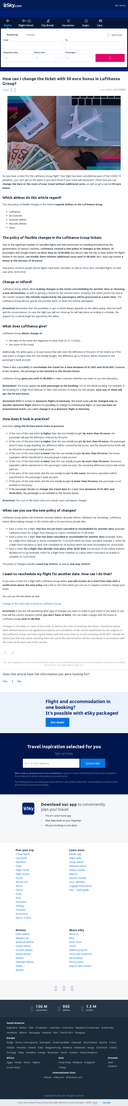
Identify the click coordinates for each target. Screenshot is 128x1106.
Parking (20, 905)
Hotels (19, 877)
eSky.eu (48, 1077)
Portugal (11, 1052)
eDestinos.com (74, 1077)
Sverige (42, 1052)
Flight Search (23, 874)
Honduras (12, 1032)
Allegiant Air (22, 938)
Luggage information (80, 885)
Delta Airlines (23, 934)
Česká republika (60, 1042)
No (19, 681)
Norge (90, 1047)
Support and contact (80, 965)
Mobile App (75, 854)
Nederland (79, 1047)
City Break (21, 858)
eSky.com (59, 1077)
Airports (73, 874)
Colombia (54, 1027)
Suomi (63, 1052)
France (112, 1042)
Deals (19, 893)
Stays (19, 866)
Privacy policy (76, 961)
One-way (30, 34)
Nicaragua (34, 1032)
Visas (18, 897)
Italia (40, 1047)
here (95, 1102)
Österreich (102, 1047)
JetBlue (20, 957)
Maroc (27, 1062)
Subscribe (93, 763)
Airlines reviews (77, 870)
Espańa (103, 1042)
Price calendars (77, 881)
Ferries (19, 889)
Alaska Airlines (23, 953)
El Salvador (41, 1027)
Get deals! (57, 722)
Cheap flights (23, 854)
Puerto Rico (66, 1032)
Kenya (18, 1062)
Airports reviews (77, 877)
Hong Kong (64, 1062)
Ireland (32, 1047)
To (66, 40)
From (6, 40)
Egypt (10, 1062)
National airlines (77, 866)
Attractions (22, 913)
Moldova (67, 1047)
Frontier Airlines (24, 950)
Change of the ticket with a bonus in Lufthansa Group (31, 603)
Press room (75, 942)
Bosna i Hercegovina (26, 1042)
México (23, 1032)
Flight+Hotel (22, 870)
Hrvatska (21, 1047)
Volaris (19, 965)
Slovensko (53, 1052)
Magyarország (53, 1047)
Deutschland (90, 1042)
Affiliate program (78, 950)
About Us (74, 934)
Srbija (21, 1052)
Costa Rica (67, 1027)
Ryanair (20, 969)
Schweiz (73, 1052)
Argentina (12, 1027)
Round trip (12, 34)
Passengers (70, 52)
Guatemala (107, 1027)
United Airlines (23, 946)
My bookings (76, 957)
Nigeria (36, 1062)
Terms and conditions (80, 953)
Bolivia (22, 1027)
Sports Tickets (23, 917)
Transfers (21, 909)
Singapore (89, 1062)
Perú (55, 1032)
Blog (71, 938)
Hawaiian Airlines (25, 961)
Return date (39, 52)
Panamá (46, 1032)
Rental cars (22, 881)
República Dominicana (87, 1027)
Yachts (19, 885)
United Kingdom (88, 1052)
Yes (5, 681)
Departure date (11, 52)
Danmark (76, 1042)
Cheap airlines (76, 862)
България (45, 1042)
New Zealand (112, 1064)
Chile (31, 1027)
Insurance (21, 901)
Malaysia (77, 1062)
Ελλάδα (10, 1047)
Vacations (21, 862)
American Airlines (25, 942)
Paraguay (80, 1032)
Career (72, 946)
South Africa (13, 1067)
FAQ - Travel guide (79, 889)
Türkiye (62, 1067)
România (31, 1052)
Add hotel (117, 35)
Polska (113, 1047)
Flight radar (75, 858)
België (10, 1042)
